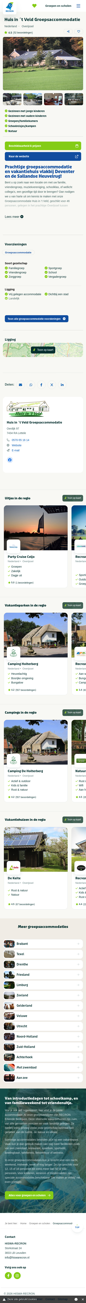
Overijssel (27, 561)
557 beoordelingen (25, 690)
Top (77, 1226)
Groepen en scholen (64, 6)
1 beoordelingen (24, 582)
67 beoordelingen (25, 904)
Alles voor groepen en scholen (29, 1195)
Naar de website (43, 156)
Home (23, 1223)
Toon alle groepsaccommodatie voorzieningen (37, 318)
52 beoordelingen (23, 32)
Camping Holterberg (23, 664)
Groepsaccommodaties (65, 1223)
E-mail (16, 450)
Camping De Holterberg (25, 771)
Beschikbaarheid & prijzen (43, 146)
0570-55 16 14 (20, 440)
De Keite (14, 878)
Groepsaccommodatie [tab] (18, 252)
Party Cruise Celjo (21, 557)
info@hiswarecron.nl (17, 1257)
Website (16, 445)
